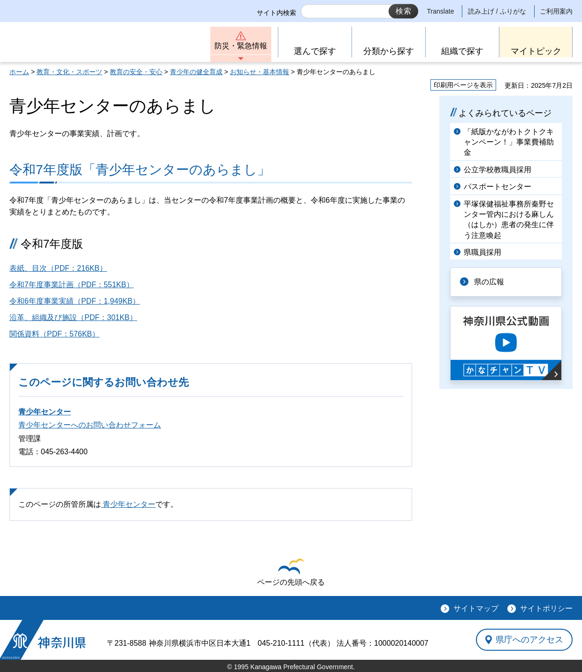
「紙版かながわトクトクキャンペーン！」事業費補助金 (509, 142)
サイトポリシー (546, 608)
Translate (440, 11)
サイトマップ (475, 608)
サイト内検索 (276, 12)
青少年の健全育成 (196, 72)
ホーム (19, 72)
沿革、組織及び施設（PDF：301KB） (73, 317)
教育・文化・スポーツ (69, 72)
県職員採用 (482, 252)
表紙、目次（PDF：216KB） (58, 268)
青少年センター (44, 412)
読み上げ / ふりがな (497, 11)
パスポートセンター (497, 187)
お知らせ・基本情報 (259, 72)
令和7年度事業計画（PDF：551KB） (71, 285)
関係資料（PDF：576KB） (54, 334)
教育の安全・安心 (136, 72)
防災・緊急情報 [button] (240, 46)
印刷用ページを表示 (463, 85)
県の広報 (489, 282)
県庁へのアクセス (529, 639)
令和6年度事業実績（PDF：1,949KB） (74, 301)
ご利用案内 (556, 11)
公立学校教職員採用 (497, 170)
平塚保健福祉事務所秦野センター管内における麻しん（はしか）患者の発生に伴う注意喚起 (509, 219)
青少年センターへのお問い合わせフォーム (89, 425)
